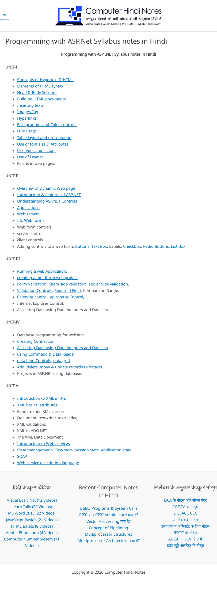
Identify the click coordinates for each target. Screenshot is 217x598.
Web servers (28, 216)
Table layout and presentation (44, 140)
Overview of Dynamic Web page (46, 190)
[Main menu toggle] (4, 16)
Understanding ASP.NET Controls (47, 203)
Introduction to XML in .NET (42, 400)
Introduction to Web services (43, 445)
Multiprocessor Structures (108, 536)
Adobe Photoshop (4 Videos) (32, 535)
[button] (214, 17)
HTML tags (27, 133)
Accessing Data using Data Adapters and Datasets (62, 350)
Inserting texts (30, 108)
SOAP (22, 459)
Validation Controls (34, 293)
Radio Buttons (156, 248)
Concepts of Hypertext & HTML (45, 82)
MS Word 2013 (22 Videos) (31, 515)
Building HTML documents (41, 101)
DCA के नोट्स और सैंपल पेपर (185, 502)
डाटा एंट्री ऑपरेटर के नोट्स (185, 547)
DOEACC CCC (185, 515)
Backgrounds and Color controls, (47, 127)
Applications (28, 210)
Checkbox (132, 248)
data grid (61, 363)
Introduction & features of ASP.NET (49, 197)
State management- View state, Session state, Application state (74, 452)
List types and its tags (36, 152)
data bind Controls (34, 363)
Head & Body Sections (37, 95)
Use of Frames (30, 159)
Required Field (67, 293)
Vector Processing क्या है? (108, 523)
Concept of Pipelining (108, 530)
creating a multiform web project (47, 280)
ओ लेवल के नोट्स (185, 522)
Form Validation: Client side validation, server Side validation (72, 286)
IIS (19, 223)
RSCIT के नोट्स (185, 535)
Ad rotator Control (66, 299)
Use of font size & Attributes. (43, 146)
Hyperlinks (27, 120)
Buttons (82, 248)
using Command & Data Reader (46, 356)
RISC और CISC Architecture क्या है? (108, 517)
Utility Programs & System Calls (109, 510)
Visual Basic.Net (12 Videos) (32, 502)
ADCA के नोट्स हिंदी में (185, 541)
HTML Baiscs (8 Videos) (32, 528)
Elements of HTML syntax (40, 88)
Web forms (34, 223)
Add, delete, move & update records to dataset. (60, 369)
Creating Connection (36, 343)
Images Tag (27, 114)
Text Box (99, 248)
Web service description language (48, 465)
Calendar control (32, 299)
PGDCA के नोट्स (185, 509)
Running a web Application (41, 273)
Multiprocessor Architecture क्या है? (109, 543)
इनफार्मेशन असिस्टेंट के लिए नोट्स (185, 528)
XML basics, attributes (37, 407)
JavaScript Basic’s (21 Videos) (32, 522)
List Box (178, 248)
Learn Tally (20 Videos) (32, 509)
